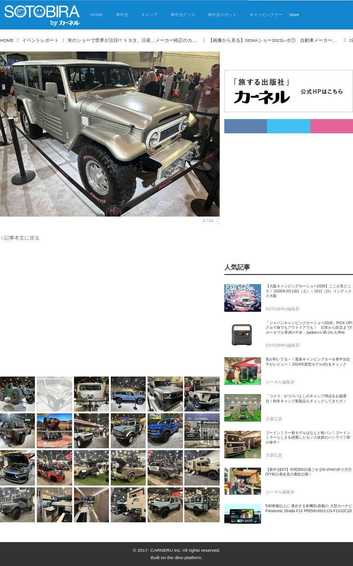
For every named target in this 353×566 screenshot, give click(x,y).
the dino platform (184, 557)
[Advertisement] (110, 310)
